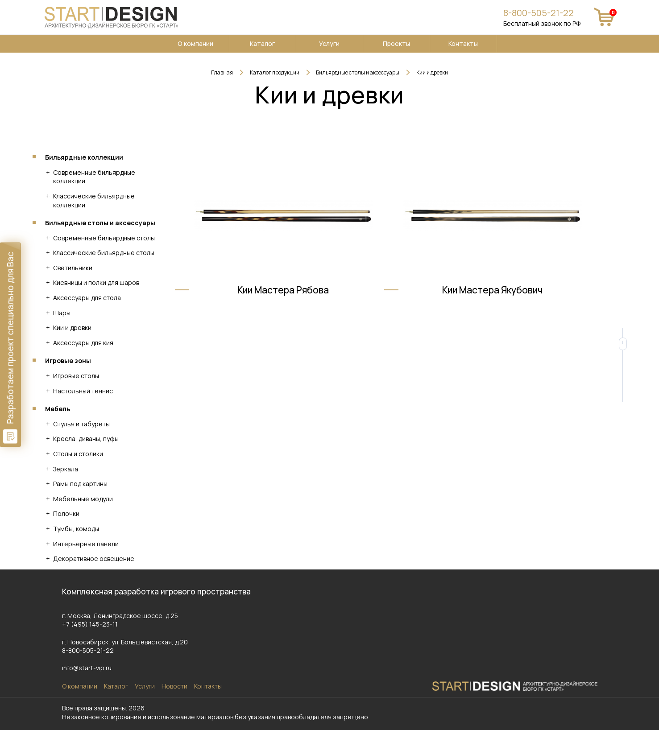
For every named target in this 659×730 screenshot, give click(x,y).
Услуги (329, 43)
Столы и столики (78, 454)
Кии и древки (72, 327)
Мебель (57, 408)
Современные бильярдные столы (104, 238)
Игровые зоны (68, 360)
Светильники (72, 268)
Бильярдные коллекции (84, 157)
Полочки (66, 513)
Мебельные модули (83, 499)
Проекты (396, 43)
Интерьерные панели (86, 544)
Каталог (262, 43)
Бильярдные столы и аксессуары (100, 223)
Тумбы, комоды (76, 528)
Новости (174, 686)
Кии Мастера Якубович (492, 303)
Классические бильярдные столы (103, 252)
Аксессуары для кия (83, 342)
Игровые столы (76, 375)
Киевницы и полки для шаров (96, 282)
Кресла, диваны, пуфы (86, 438)
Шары (61, 313)
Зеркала (65, 469)
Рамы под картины (80, 483)
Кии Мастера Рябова (283, 303)
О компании (195, 43)
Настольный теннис (83, 391)
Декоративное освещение (93, 558)
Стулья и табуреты (81, 424)
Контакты (463, 43)
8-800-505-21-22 (538, 13)
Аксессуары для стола (87, 297)
